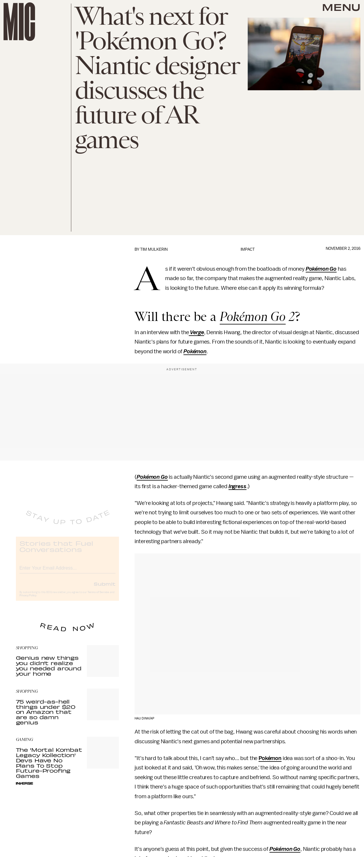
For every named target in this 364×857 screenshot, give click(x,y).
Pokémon (194, 351)
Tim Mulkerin (154, 249)
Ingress (237, 486)
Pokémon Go (321, 269)
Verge (196, 332)
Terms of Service (98, 597)
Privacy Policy (28, 600)
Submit (104, 589)
